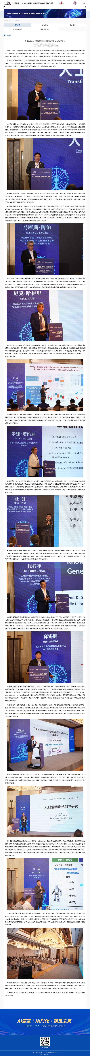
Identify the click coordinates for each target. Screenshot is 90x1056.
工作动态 (16, 20)
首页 (5, 20)
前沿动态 (10, 20)
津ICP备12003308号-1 (45, 1054)
